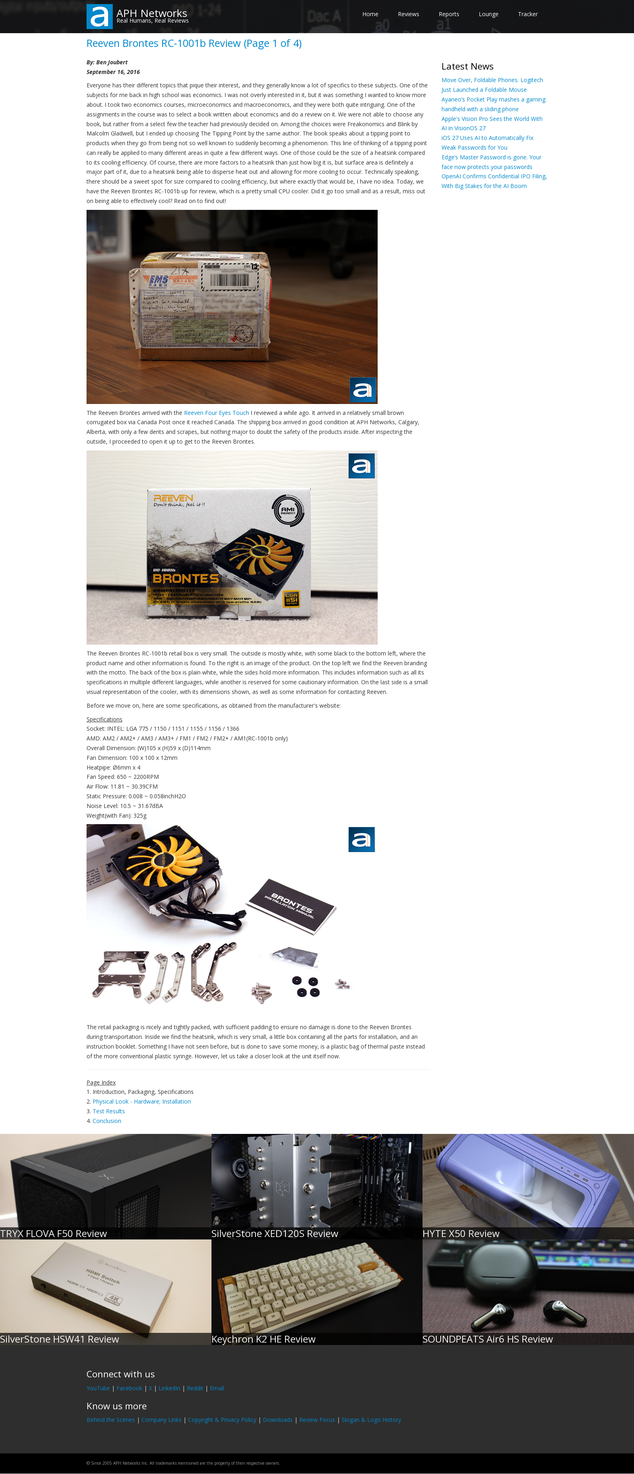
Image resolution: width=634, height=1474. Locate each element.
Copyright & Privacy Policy (222, 1419)
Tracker (528, 14)
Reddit (195, 1388)
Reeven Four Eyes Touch (216, 413)
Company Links (162, 1419)
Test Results (109, 1111)
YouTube (98, 1388)
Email (217, 1388)
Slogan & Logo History (371, 1419)
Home (370, 14)
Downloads (278, 1419)
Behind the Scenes (111, 1419)
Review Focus (317, 1419)
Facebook (129, 1388)
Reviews (408, 14)
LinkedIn (169, 1388)
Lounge (489, 14)
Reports (449, 14)
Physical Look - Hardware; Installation (142, 1101)
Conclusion (107, 1121)
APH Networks (151, 13)
